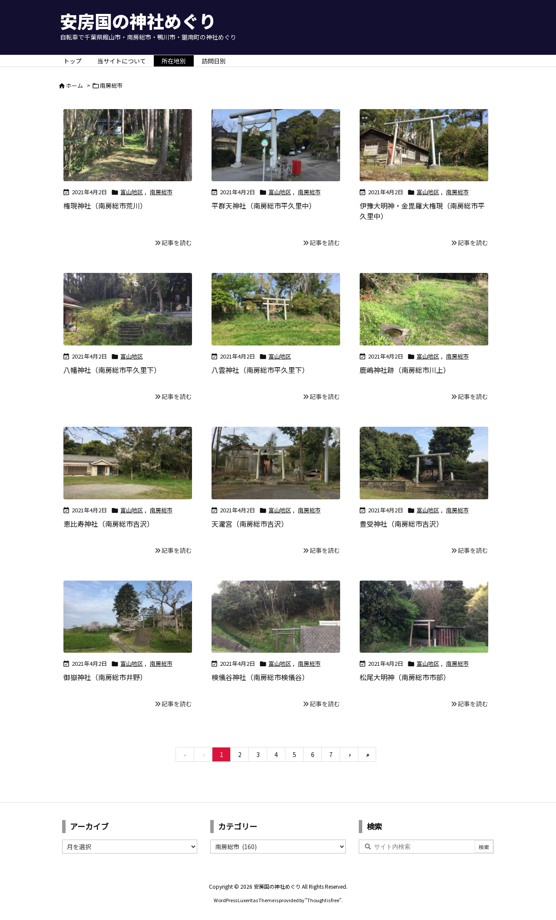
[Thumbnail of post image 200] (276, 309)
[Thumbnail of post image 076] (127, 145)
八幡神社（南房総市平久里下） (112, 370)
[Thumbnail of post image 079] (424, 309)
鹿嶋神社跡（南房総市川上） (405, 370)
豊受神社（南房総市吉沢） (401, 523)
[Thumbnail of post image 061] (276, 145)
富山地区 (131, 192)
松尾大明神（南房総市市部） (405, 677)
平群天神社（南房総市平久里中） (264, 205)
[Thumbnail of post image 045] (276, 617)
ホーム (74, 85)
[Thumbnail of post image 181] (424, 463)
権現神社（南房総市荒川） (105, 205)
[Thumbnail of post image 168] (276, 463)
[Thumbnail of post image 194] (424, 145)
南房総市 (161, 192)
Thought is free (323, 900)
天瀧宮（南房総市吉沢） (250, 523)
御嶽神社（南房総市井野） (105, 677)
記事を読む (177, 242)
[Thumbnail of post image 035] (127, 463)
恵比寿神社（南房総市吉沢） (108, 523)
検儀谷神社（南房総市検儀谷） (260, 677)
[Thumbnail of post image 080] (127, 309)
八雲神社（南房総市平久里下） (260, 370)
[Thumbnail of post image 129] (127, 617)
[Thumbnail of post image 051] (424, 617)
